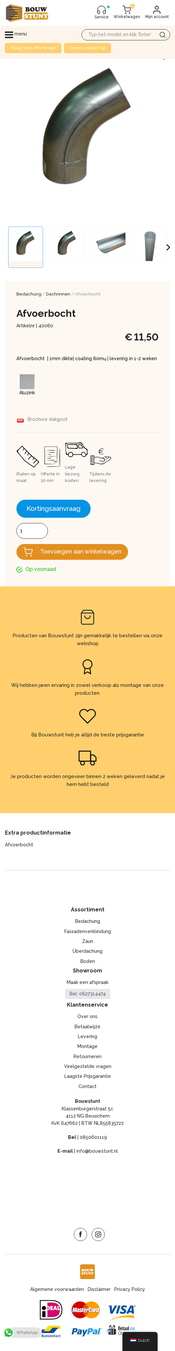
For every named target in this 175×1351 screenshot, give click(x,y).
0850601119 (93, 1137)
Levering (87, 1036)
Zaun (87, 941)
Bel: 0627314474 (88, 994)
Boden (87, 961)
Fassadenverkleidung (87, 931)
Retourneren (87, 1056)
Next (168, 247)
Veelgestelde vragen (87, 1066)
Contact (87, 1086)
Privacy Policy (129, 1289)
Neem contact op (87, 47)
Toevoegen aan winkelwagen (81, 551)
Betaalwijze (87, 1026)
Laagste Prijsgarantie (87, 1076)
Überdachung (87, 951)
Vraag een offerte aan (33, 47)
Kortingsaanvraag (53, 508)
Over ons (87, 1016)
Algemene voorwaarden (57, 1289)
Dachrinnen (58, 294)
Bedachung (28, 294)
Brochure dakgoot (48, 419)
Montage (87, 1046)
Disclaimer (99, 1289)
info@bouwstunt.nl (97, 1151)
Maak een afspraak (87, 982)
